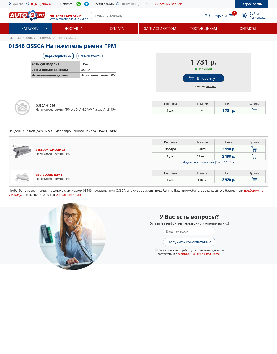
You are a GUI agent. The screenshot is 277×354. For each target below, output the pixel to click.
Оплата (117, 28)
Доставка (74, 28)
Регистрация (259, 17)
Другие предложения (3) (209, 162)
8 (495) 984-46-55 (44, 4)
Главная (15, 38)
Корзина (220, 15)
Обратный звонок (168, 4)
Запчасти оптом (160, 28)
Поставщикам (203, 28)
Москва (18, 4)
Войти (254, 13)
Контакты (246, 28)
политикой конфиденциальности (198, 254)
